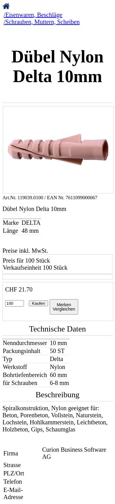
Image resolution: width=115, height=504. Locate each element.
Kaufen (38, 303)
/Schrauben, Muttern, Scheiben (42, 21)
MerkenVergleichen (64, 307)
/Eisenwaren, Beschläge (33, 14)
